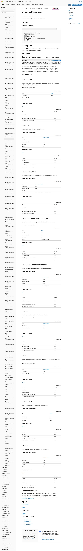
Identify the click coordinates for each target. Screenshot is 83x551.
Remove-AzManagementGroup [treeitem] (9, 239)
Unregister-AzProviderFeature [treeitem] (8, 432)
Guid (48, 277)
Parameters (71, 15)
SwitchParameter (46, 137)
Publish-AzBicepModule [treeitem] (9, 215)
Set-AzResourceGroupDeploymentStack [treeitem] (9, 357)
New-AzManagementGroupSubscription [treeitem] (9, 161)
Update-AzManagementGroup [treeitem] (9, 444)
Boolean (24, 513)
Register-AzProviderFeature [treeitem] (8, 218)
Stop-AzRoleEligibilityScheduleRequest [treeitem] (9, 394)
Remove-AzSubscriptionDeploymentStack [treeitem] (9, 296)
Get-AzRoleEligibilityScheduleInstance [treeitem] (9, 95)
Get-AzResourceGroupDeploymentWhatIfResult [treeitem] (9, 58)
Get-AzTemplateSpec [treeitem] (9, 115)
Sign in (80, 1)
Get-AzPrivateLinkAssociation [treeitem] (9, 26)
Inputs (70, 16)
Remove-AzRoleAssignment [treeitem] (8, 290)
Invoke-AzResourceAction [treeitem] (9, 132)
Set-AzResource (27, 524)
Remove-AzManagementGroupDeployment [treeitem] (9, 244)
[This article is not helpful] (80, 23)
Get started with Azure (76, 4)
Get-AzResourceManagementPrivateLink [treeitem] (9, 65)
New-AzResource (27, 521)
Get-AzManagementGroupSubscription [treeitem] (9, 22)
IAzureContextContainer (39, 184)
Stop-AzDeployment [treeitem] (8, 375)
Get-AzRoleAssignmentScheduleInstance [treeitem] (9, 79)
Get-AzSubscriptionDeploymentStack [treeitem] (9, 110)
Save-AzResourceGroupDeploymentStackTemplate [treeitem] (9, 326)
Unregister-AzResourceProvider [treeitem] (8, 440)
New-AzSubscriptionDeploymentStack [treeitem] (9, 204)
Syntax (71, 10)
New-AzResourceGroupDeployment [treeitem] (9, 173)
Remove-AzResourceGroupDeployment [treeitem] (9, 272)
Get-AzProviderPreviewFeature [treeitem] (9, 34)
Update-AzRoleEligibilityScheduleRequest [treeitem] (9, 458)
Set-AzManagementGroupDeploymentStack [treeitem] (9, 347)
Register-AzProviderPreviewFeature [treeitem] (9, 223)
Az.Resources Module (29, 15)
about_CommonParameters (27, 498)
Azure (26, 8)
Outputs (71, 18)
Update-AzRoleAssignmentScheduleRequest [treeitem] (9, 453)
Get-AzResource (27, 519)
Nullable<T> (45, 277)
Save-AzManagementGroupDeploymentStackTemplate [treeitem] (9, 316)
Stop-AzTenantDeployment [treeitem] (9, 398)
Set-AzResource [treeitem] (8, 351)
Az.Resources (39, 8)
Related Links (71, 19)
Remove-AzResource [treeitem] (9, 265)
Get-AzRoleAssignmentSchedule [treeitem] (9, 74)
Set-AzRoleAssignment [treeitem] (9, 362)
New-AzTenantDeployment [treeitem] (9, 213)
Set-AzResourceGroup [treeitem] (9, 353)
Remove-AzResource (28, 523)
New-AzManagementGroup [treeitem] (9, 142)
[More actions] (60, 9)
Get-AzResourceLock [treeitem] (9, 61)
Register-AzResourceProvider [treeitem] (8, 227)
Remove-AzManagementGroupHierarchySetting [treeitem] (9, 253)
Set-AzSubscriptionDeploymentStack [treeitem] (9, 368)
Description (71, 12)
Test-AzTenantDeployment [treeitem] (9, 428)
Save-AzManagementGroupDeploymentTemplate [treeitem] (9, 321)
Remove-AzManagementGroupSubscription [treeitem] (9, 258)
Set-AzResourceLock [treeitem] (9, 360)
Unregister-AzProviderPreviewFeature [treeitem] (9, 436)
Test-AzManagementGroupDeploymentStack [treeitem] (9, 409)
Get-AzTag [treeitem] (7, 113)
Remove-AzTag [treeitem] (8, 299)
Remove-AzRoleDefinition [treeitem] (9, 292)
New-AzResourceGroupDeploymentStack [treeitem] (9, 178)
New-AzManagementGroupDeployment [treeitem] (9, 146)
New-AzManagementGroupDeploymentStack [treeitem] (9, 151)
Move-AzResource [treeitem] (8, 134)
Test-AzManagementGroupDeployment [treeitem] (9, 404)
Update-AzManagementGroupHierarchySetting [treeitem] (9, 448)
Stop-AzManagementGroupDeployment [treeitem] (9, 379)
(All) (23, 106)
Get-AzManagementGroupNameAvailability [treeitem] (9, 17)
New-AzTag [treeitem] (7, 207)
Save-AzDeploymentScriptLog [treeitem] (9, 308)
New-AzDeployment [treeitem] (8, 139)
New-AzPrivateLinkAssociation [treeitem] (9, 165)
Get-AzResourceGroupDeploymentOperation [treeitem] (9, 48)
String (52, 93)
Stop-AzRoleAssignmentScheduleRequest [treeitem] (9, 389)
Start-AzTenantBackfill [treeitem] (9, 373)
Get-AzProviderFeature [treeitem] (9, 28)
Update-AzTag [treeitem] (7, 461)
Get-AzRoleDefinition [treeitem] (9, 87)
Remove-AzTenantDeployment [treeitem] (9, 305)
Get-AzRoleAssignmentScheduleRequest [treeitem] (9, 84)
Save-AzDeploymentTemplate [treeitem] (9, 312)
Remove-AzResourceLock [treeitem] (8, 281)
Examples (71, 13)
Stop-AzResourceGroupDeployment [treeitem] (9, 384)
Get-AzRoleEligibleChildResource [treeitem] (9, 105)
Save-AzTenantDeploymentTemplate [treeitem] (9, 340)
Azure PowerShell (32, 8)
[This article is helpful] (78, 23)
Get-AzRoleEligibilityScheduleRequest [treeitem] (9, 100)
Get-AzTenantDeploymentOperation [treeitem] (9, 124)
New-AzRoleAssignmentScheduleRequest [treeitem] (9, 192)
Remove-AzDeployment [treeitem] (9, 233)
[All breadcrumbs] (23, 9)
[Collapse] (14, 8)
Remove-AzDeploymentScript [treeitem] (8, 236)
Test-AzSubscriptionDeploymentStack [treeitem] (9, 424)
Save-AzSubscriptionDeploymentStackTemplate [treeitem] (9, 336)
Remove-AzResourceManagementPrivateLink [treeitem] (9, 286)
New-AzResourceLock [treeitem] (9, 181)
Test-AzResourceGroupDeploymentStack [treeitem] (9, 419)
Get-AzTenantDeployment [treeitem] (9, 120)
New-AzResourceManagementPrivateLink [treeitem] (9, 185)
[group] (41, 63)
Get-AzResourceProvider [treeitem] (9, 68)
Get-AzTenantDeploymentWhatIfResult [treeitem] (9, 129)
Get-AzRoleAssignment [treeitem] (9, 71)
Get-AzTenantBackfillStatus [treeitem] (9, 118)
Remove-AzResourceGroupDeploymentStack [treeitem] (9, 277)
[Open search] (77, 2)
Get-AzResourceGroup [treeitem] (9, 40)
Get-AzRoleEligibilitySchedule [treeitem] (9, 91)
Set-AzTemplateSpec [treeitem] (9, 371)
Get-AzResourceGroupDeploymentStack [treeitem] (9, 53)
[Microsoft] (2, 1)
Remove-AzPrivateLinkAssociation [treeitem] (9, 263)
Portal (69, 4)
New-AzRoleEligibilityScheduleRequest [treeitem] (9, 199)
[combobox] (7, 10)
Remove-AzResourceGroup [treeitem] (8, 268)
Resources (46, 8)
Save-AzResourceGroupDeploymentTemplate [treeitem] (9, 331)
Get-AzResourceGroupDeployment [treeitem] (9, 44)
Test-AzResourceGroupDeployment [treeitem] (9, 414)
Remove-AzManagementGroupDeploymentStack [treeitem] (9, 248)
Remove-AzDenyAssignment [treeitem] (8, 230)
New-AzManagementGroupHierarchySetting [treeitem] (9, 156)
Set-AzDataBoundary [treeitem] (9, 344)
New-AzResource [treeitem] (8, 167)
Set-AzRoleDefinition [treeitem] (9, 364)
